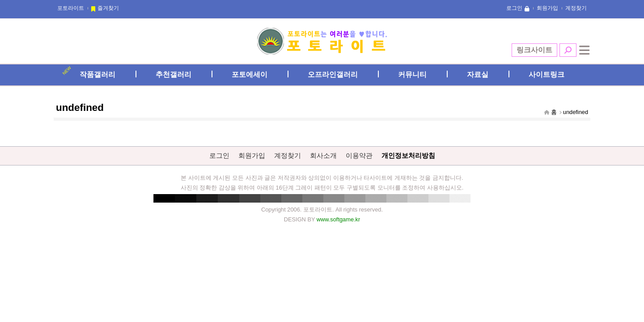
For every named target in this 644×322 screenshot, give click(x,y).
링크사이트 (534, 50)
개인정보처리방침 (408, 155)
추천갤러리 (173, 74)
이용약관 (359, 155)
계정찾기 (576, 8)
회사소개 (323, 155)
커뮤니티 (412, 74)
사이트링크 (546, 74)
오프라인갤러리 (333, 74)
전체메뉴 (584, 50)
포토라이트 (70, 8)
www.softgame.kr (338, 219)
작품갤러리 (97, 74)
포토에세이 (249, 74)
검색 (567, 50)
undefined (575, 112)
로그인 (514, 8)
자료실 (477, 74)
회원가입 (547, 8)
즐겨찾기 (108, 8)
